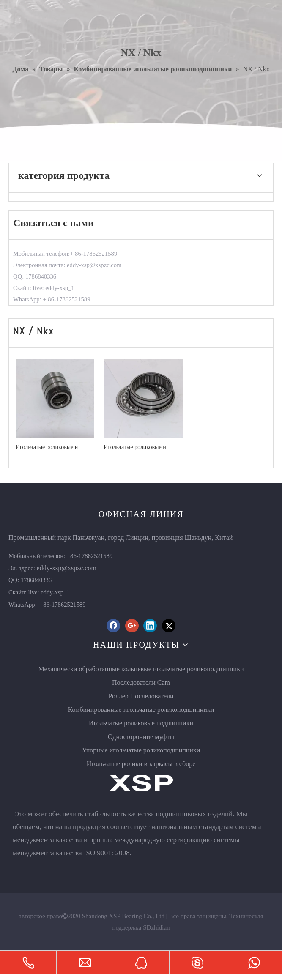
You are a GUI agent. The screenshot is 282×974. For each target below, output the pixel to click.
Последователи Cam (141, 682)
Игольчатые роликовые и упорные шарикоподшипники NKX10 (141, 447)
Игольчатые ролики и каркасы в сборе (141, 763)
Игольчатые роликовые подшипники (141, 723)
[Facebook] (113, 625)
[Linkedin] (150, 625)
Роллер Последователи (140, 696)
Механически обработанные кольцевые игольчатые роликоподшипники (141, 669)
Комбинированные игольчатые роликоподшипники (141, 709)
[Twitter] (168, 625)
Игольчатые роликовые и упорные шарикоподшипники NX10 (53, 447)
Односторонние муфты (141, 736)
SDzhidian (156, 927)
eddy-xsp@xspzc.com (66, 568)
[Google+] (132, 625)
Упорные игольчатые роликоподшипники (141, 750)
